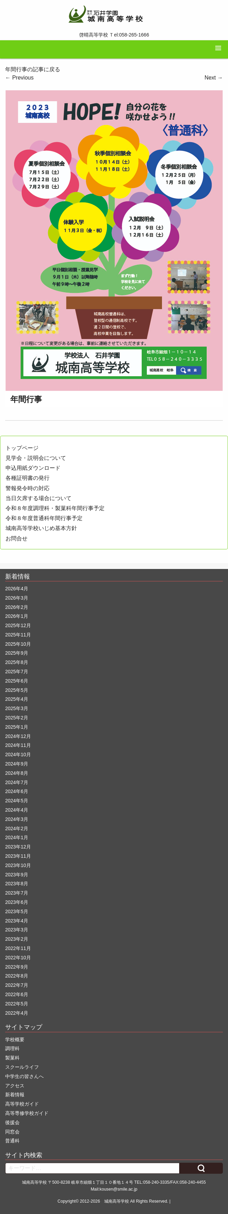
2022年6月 (16, 994)
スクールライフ (22, 1067)
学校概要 (14, 1039)
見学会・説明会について (36, 458)
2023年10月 (18, 865)
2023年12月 (18, 846)
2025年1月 (16, 727)
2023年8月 (16, 883)
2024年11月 (18, 745)
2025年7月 (16, 671)
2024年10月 (18, 754)
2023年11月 (18, 856)
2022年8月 (16, 976)
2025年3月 (16, 708)
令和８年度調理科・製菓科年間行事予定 (55, 508)
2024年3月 (16, 819)
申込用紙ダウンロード (33, 468)
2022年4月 (16, 1013)
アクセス (14, 1085)
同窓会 (12, 1131)
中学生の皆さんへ (24, 1076)
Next (214, 78)
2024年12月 (18, 736)
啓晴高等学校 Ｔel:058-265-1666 (114, 35)
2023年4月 (16, 920)
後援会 (12, 1122)
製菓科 (12, 1057)
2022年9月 (16, 967)
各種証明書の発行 (28, 478)
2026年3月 (16, 598)
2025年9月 (16, 653)
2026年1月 (16, 616)
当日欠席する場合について (39, 498)
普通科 (12, 1140)
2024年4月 (16, 810)
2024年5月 (16, 800)
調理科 (12, 1048)
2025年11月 (18, 634)
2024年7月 (16, 782)
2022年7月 (16, 985)
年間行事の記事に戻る (32, 69)
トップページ (22, 448)
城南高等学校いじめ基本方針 (41, 528)
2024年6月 (16, 791)
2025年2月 (16, 717)
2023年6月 (16, 902)
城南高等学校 (116, 1201)
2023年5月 (16, 911)
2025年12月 (18, 625)
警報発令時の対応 (28, 488)
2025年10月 (18, 644)
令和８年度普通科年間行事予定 (44, 518)
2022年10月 (18, 957)
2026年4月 (16, 588)
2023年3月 (16, 929)
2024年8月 (16, 773)
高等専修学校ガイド (26, 1113)
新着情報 (14, 1094)
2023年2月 (16, 939)
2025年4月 (16, 699)
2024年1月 (16, 837)
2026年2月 (16, 607)
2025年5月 (16, 690)
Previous (19, 78)
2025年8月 (16, 662)
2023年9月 (16, 874)
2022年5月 (16, 1003)
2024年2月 (16, 828)
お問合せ (17, 538)
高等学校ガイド (22, 1104)
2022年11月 (18, 948)
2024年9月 (16, 764)
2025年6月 (16, 681)
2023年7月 (16, 893)
